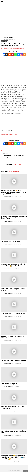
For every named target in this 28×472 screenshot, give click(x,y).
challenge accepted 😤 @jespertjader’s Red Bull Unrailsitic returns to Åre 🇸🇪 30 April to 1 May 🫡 (13, 457)
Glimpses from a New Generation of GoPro (13, 361)
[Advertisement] (14, 18)
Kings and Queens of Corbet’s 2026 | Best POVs (13, 432)
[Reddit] (9, 54)
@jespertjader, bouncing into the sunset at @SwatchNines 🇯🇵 (14, 217)
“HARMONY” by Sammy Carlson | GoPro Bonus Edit (12, 337)
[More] (24, 54)
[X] (6, 54)
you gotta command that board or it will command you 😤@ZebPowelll (13, 265)
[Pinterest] (12, 54)
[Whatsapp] (15, 54)
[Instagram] (21, 54)
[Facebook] (4, 54)
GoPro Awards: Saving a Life (9, 384)
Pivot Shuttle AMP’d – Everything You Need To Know (13, 289)
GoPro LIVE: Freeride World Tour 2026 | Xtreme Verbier (12, 407)
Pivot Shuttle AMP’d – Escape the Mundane (13, 313)
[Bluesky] (18, 54)
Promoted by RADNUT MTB (9, 135)
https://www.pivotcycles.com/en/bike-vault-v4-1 (12, 48)
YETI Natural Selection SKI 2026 (10, 241)
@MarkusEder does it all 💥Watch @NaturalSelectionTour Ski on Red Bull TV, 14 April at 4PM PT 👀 (13, 192)
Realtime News (14, 172)
